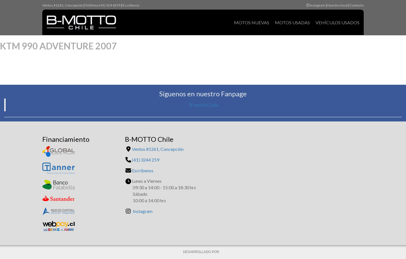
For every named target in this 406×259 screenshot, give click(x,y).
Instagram (315, 5)
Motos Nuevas (251, 22)
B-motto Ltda (204, 105)
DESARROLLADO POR (201, 252)
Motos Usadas (292, 22)
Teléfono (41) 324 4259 (102, 5)
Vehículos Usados (337, 22)
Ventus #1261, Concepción (62, 5)
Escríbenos (131, 5)
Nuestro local (337, 5)
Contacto (357, 5)
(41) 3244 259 (145, 159)
